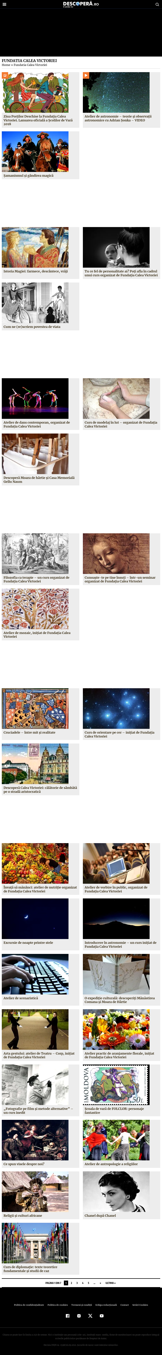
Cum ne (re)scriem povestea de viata (32, 327)
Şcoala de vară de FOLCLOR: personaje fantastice (114, 1111)
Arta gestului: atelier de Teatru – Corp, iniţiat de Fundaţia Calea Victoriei (39, 1055)
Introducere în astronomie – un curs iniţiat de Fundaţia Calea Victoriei (120, 945)
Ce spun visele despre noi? (24, 1164)
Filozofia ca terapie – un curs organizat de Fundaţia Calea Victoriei (36, 579)
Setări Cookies (138, 1305)
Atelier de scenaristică (21, 998)
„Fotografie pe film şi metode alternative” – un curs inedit (40, 1111)
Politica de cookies (58, 1305)
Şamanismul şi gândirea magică (28, 176)
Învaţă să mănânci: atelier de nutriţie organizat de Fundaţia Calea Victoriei (40, 889)
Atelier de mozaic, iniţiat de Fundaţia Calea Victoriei (37, 635)
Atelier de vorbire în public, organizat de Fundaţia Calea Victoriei (116, 889)
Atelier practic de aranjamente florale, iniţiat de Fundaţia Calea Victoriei (119, 1055)
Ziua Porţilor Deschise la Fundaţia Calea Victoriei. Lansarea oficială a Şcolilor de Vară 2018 (38, 120)
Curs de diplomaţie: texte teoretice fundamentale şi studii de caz (30, 1269)
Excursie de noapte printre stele (28, 943)
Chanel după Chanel (100, 1216)
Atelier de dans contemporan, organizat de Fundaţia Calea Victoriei (37, 424)
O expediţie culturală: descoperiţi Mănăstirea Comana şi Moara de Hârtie (120, 1000)
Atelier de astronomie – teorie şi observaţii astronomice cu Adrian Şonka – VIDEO (118, 118)
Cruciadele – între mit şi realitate (29, 732)
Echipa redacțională (105, 1305)
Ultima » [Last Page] (111, 1282)
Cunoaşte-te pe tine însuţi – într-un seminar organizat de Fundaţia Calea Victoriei (119, 579)
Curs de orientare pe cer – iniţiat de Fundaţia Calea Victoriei (119, 734)
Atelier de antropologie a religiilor (111, 1164)
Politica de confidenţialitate (30, 1305)
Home (6, 65)
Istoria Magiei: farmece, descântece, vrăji (35, 271)
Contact (123, 1305)
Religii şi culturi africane (23, 1216)
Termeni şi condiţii (81, 1305)
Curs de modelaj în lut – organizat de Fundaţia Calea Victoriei (121, 424)
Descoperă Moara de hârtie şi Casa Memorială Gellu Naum (39, 480)
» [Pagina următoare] (100, 1282)
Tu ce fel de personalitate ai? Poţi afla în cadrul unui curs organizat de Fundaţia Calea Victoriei (121, 273)
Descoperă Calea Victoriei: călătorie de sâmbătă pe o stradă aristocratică (40, 790)
